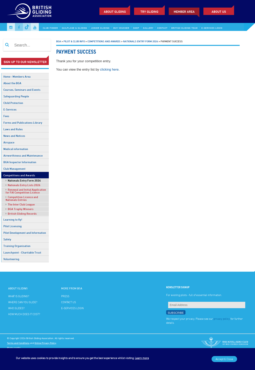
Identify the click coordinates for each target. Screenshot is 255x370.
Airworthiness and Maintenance (23, 155)
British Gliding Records (21, 213)
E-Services (10, 109)
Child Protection (13, 103)
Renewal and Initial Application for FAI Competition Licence (26, 191)
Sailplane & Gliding (74, 28)
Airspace (8, 142)
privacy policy (222, 318)
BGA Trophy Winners (19, 209)
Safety (7, 239)
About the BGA (12, 83)
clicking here (109, 69)
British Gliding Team (184, 28)
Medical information (15, 149)
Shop (136, 28)
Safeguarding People (16, 96)
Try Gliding (149, 11)
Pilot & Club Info (74, 41)
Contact (162, 28)
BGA (58, 41)
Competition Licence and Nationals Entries (22, 198)
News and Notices (14, 135)
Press (65, 296)
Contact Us (68, 302)
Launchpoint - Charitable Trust (22, 252)
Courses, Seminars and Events (21, 89)
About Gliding (115, 11)
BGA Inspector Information (19, 162)
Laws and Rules (13, 129)
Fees (6, 116)
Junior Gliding (100, 28)
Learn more (142, 358)
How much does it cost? (24, 314)
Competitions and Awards (19, 175)
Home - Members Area (16, 76)
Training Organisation (16, 246)
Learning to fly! (12, 219)
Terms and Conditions (18, 342)
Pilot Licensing (12, 226)
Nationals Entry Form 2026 (23, 180)
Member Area (184, 11)
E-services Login (211, 28)
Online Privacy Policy (45, 342)
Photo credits (14, 347)
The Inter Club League (20, 204)
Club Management (14, 168)
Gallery (148, 28)
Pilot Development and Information (24, 232)
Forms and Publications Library (22, 122)
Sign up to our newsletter (25, 62)
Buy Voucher (121, 28)
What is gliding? (18, 296)
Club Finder (50, 28)
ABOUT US (219, 11)
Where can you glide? (22, 302)
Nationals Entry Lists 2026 (23, 185)
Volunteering (11, 259)
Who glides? (16, 308)
